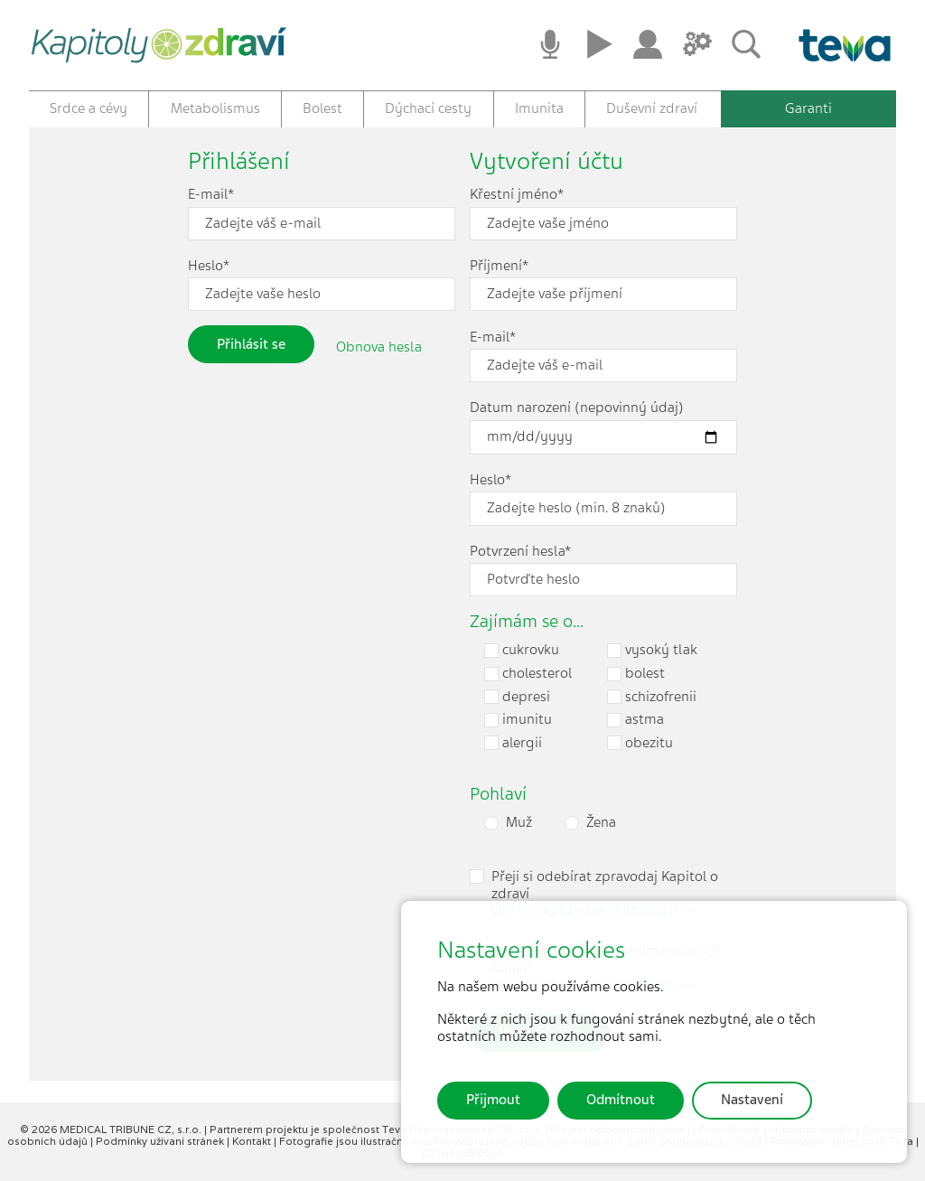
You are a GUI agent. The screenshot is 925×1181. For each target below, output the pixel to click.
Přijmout (493, 1100)
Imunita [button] (539, 108)
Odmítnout (620, 1100)
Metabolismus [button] (215, 108)
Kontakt (253, 1141)
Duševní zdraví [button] (651, 108)
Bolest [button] (322, 108)
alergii (513, 743)
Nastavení (752, 1100)
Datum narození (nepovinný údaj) (577, 408)
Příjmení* (499, 266)
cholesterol (528, 673)
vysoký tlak (652, 650)
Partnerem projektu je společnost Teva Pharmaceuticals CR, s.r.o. (377, 1129)
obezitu (640, 743)
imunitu (518, 719)
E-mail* (211, 194)
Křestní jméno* (517, 194)
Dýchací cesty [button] (428, 108)
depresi (517, 697)
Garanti (808, 108)
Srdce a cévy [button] (88, 108)
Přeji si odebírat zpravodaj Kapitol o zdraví (604, 893)
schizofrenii (651, 697)
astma (635, 719)
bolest (636, 673)
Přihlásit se (251, 344)
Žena (601, 822)
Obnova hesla (379, 347)
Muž (519, 822)
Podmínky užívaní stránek (161, 1141)
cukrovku (521, 650)
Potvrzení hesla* (520, 551)
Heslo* (208, 266)
